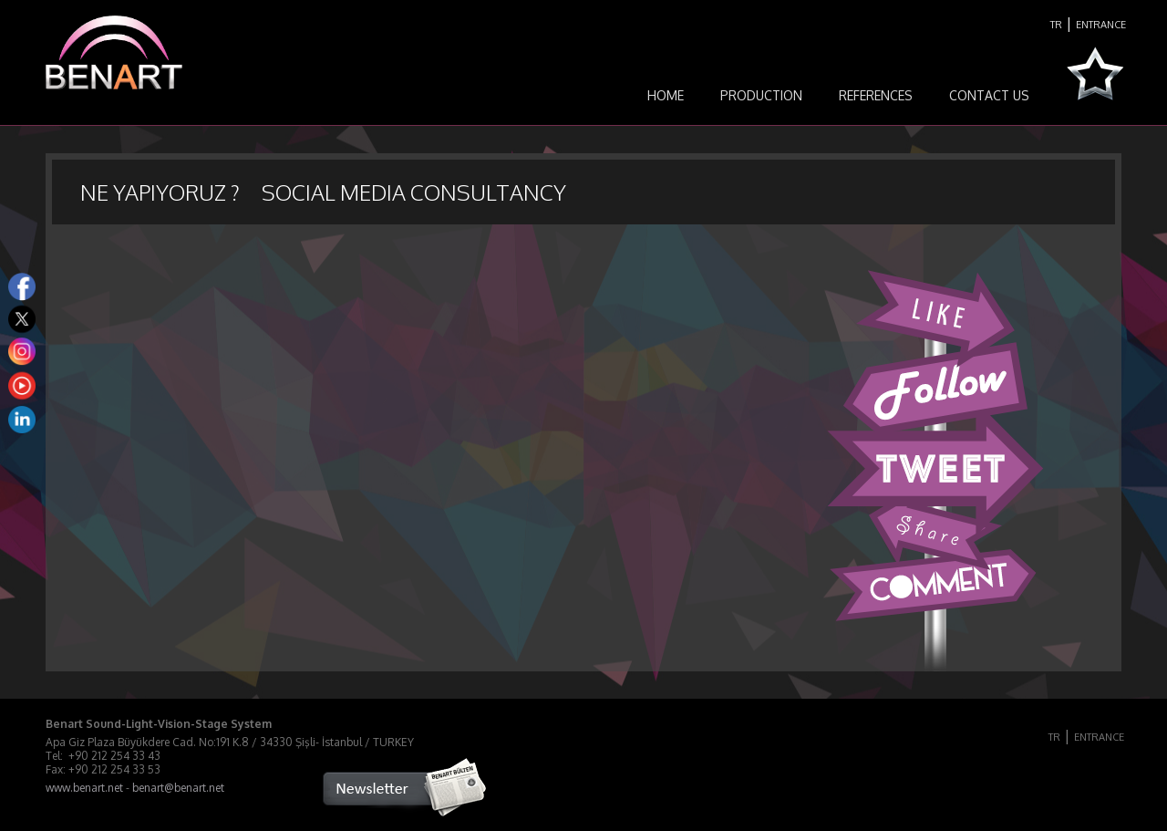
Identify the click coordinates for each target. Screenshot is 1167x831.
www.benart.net (84, 788)
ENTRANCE (1101, 24)
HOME (665, 95)
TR (1056, 24)
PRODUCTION (761, 95)
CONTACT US (989, 95)
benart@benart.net (178, 788)
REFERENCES (876, 95)
